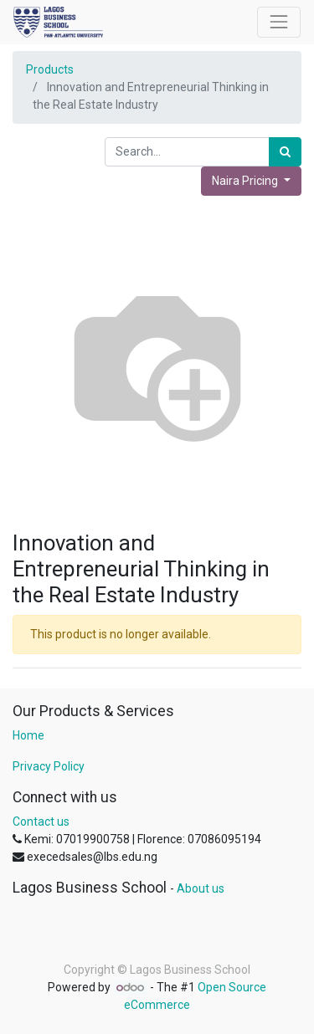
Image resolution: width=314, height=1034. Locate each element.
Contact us (41, 821)
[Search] (285, 151)
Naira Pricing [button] (246, 180)
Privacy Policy (49, 766)
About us (200, 888)
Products (50, 69)
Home (28, 735)
